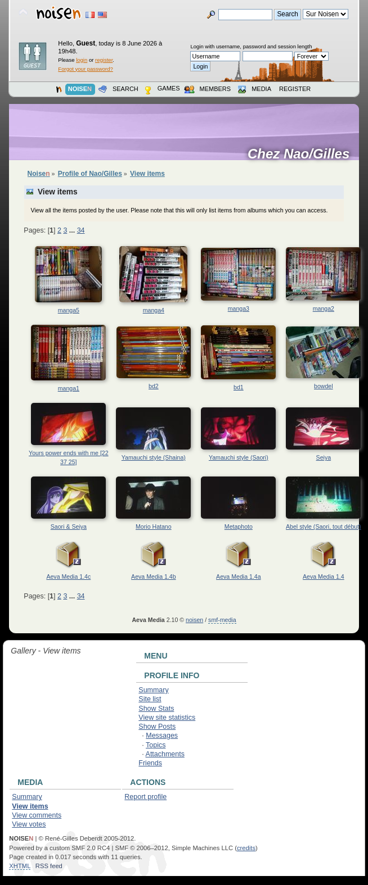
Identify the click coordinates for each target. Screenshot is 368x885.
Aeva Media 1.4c (68, 576)
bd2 (154, 386)
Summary (153, 690)
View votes (29, 824)
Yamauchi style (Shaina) (154, 457)
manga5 (68, 310)
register (104, 60)
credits (246, 848)
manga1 (68, 388)
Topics (155, 745)
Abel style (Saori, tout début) (323, 526)
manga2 (323, 308)
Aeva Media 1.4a (238, 576)
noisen (194, 619)
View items (30, 806)
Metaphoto (239, 526)
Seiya (323, 457)
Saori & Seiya (69, 526)
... (73, 230)
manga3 (238, 308)
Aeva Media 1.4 (323, 576)
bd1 (239, 387)
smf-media (222, 619)
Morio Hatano (154, 526)
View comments (36, 815)
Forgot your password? (85, 69)
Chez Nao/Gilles (302, 154)
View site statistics (166, 717)
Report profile (145, 797)
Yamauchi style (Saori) (238, 457)
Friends (150, 763)
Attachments (165, 754)
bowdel (323, 386)
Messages (162, 735)
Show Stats (156, 708)
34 (81, 230)
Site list (149, 699)
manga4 (153, 310)
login (81, 60)
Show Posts (157, 726)
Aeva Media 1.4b (153, 576)
